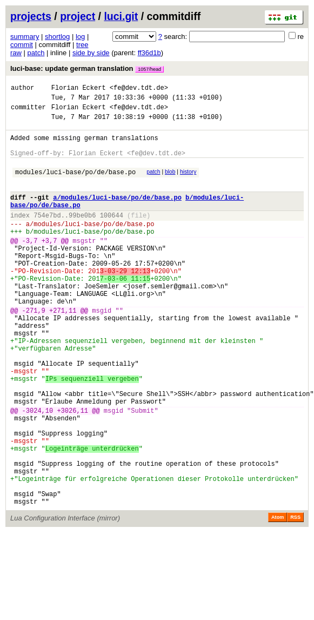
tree (82, 45)
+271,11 (62, 349)
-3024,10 (38, 470)
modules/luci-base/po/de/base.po (75, 184)
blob (170, 183)
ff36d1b (149, 53)
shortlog (57, 36)
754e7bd (47, 234)
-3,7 (30, 264)
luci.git (121, 16)
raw (16, 53)
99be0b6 (82, 234)
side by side (91, 53)
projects (30, 16)
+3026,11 (72, 470)
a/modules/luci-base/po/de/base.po (117, 213)
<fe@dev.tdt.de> (139, 89)
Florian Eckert (78, 89)
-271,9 (33, 349)
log (80, 36)
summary (24, 36)
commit (21, 45)
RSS (295, 596)
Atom (277, 596)
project (77, 16)
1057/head (149, 69)
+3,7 (49, 264)
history (188, 183)
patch (36, 53)
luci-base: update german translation (87, 68)
